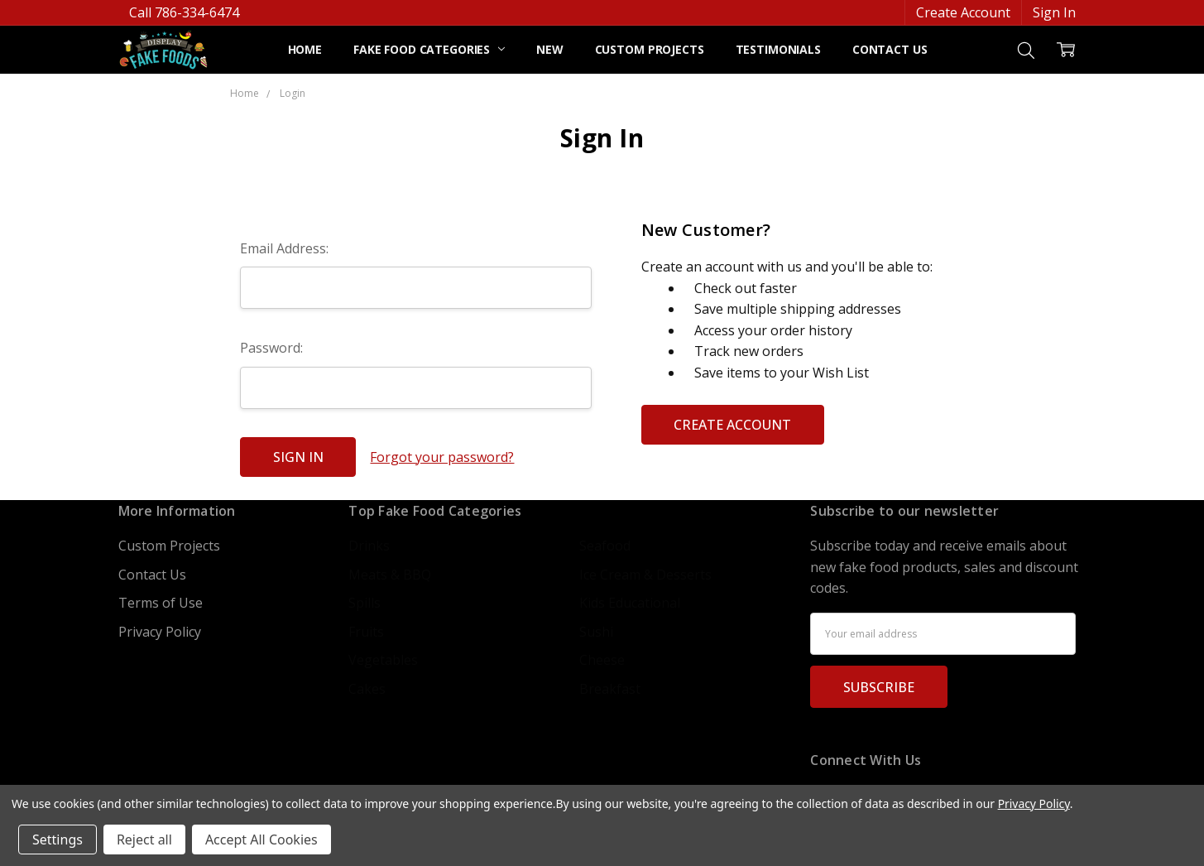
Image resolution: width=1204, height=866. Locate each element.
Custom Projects (649, 49)
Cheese (602, 660)
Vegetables (383, 660)
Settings (57, 839)
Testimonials (778, 49)
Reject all (144, 839)
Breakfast (609, 689)
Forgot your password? (442, 457)
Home (305, 49)
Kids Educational (629, 603)
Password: (271, 348)
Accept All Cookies (261, 839)
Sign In (1054, 12)
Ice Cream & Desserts (645, 574)
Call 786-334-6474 (184, 12)
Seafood (605, 545)
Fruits (366, 632)
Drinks (369, 545)
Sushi (596, 632)
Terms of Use (160, 603)
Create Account (963, 12)
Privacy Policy (159, 632)
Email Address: (284, 248)
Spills (364, 603)
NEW (550, 49)
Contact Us (890, 49)
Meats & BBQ (389, 574)
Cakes (367, 689)
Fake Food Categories (429, 49)
